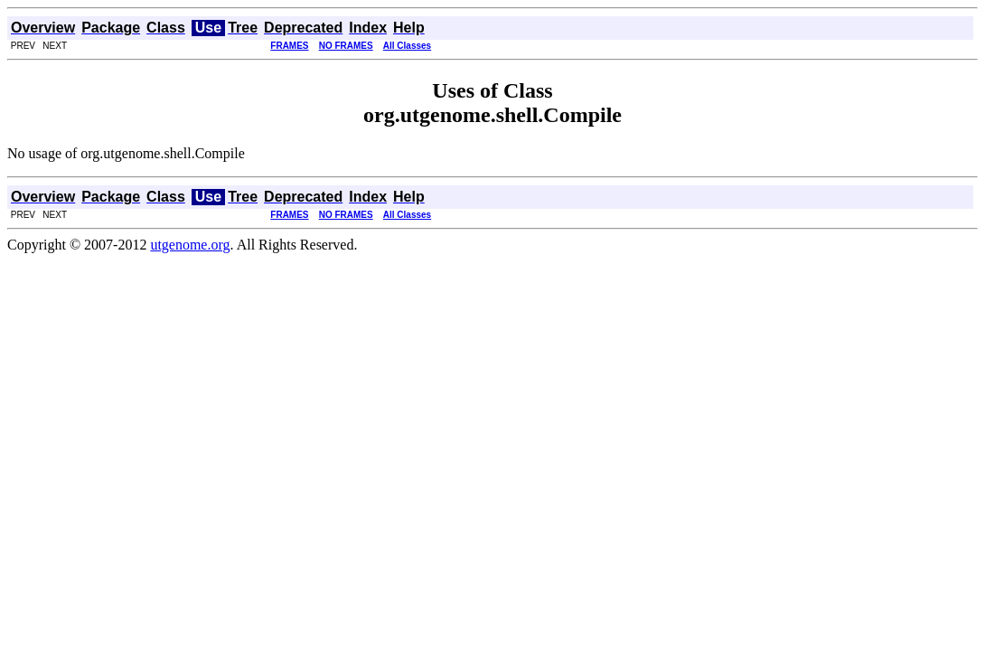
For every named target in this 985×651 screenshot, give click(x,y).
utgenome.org (190, 244)
